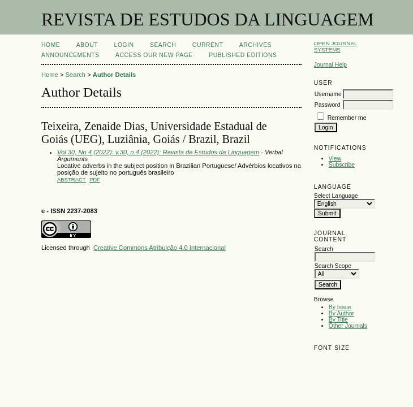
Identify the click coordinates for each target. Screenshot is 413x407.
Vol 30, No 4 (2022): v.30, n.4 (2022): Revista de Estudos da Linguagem (158, 152)
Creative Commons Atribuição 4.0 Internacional (159, 247)
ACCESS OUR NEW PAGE (154, 55)
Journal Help (330, 65)
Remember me (347, 118)
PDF (94, 179)
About (87, 45)
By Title (338, 320)
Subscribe (342, 165)
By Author (341, 313)
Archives (255, 45)
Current (207, 45)
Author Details (114, 74)
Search (163, 45)
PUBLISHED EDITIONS (243, 55)
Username (328, 94)
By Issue (340, 307)
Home (50, 45)
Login (124, 45)
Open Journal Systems (336, 46)
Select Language (336, 196)
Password (328, 105)
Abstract (71, 179)
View (335, 158)
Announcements (70, 55)
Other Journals (348, 326)
